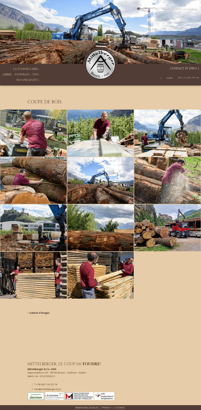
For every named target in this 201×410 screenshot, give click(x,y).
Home (170, 78)
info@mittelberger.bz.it (46, 389)
